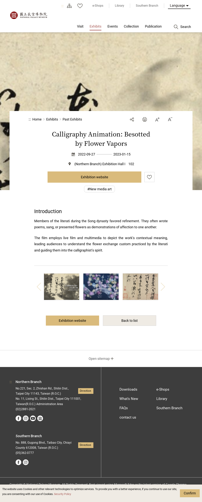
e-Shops (162, 389)
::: (62, 6)
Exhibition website (94, 177)
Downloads (128, 389)
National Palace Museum (29, 15)
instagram (26, 418)
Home (37, 119)
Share (132, 119)
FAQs (123, 408)
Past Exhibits (72, 119)
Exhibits (52, 119)
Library (161, 399)
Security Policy (62, 494)
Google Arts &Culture (40, 418)
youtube (33, 418)
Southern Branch (169, 408)
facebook (18, 418)
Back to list (129, 321)
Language (177, 5)
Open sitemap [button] (99, 359)
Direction (85, 391)
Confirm (190, 493)
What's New (128, 399)
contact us (127, 417)
